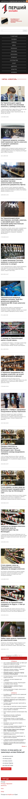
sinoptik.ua (10, 794)
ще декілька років (7, 756)
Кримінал (14, 57)
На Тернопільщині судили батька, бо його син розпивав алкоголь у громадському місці (13, 104)
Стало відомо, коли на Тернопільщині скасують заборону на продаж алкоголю (13, 567)
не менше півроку (7, 763)
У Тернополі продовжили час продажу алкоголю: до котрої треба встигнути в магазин (12, 374)
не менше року (6, 758)
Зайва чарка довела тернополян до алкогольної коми (13, 639)
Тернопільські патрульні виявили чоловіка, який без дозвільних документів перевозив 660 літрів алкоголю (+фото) (13, 301)
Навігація (14, 36)
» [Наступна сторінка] (21, 656)
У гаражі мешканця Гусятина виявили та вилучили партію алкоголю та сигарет (12, 262)
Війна (14, 45)
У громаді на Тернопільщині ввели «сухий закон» (12, 339)
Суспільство (14, 60)
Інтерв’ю (14, 72)
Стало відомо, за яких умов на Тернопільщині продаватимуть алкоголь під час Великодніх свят (13, 489)
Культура (14, 69)
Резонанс (14, 48)
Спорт (14, 63)
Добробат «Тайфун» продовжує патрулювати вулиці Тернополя (13, 410)
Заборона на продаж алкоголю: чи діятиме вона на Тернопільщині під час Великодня (13, 528)
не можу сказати (6, 761)
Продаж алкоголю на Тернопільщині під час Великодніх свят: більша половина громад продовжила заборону (13, 450)
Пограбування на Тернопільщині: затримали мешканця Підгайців (16, 20)
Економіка (14, 54)
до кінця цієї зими (7, 765)
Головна (14, 39)
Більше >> (24, 746)
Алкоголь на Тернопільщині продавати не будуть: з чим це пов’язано (13, 604)
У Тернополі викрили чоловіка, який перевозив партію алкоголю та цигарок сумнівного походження (14, 142)
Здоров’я (14, 66)
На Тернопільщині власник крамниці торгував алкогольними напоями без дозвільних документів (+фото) (13, 181)
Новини (14, 42)
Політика (14, 51)
